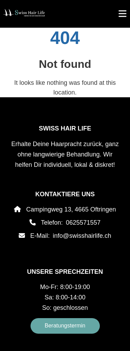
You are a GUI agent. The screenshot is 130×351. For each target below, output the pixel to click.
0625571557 (83, 222)
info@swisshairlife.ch (82, 235)
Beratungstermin (65, 325)
